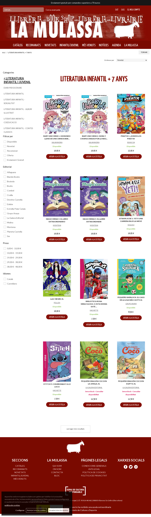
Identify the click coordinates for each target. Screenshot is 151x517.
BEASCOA (131, 142)
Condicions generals (94, 466)
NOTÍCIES (104, 45)
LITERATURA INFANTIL (14, 94)
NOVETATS (50, 45)
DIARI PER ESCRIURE (13, 88)
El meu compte (133, 10)
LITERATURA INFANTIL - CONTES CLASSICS (18, 130)
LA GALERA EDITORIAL (94, 387)
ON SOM (57, 469)
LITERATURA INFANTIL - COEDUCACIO (14, 121)
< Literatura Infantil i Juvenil (17, 80)
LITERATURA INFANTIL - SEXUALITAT (14, 101)
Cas (122, 10)
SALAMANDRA (57, 142)
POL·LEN (57, 303)
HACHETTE (94, 310)
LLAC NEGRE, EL (57, 299)
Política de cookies (94, 472)
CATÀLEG (18, 45)
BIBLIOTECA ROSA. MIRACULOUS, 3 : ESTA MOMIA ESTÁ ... (94, 304)
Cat (116, 10)
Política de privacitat (94, 475)
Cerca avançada (53, 10)
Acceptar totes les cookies (58, 510)
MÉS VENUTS (89, 45)
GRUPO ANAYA (131, 304)
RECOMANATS (33, 45)
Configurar (19, 510)
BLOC (57, 475)
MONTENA (57, 225)
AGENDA (116, 45)
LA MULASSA (131, 45)
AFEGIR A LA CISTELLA (57, 157)
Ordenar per (109, 60)
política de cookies (12, 505)
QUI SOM (57, 466)
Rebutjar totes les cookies (36, 510)
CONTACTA (57, 472)
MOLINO (131, 225)
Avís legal (94, 469)
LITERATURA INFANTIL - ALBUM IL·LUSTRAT (18, 111)
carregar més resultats (75, 429)
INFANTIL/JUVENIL (69, 45)
